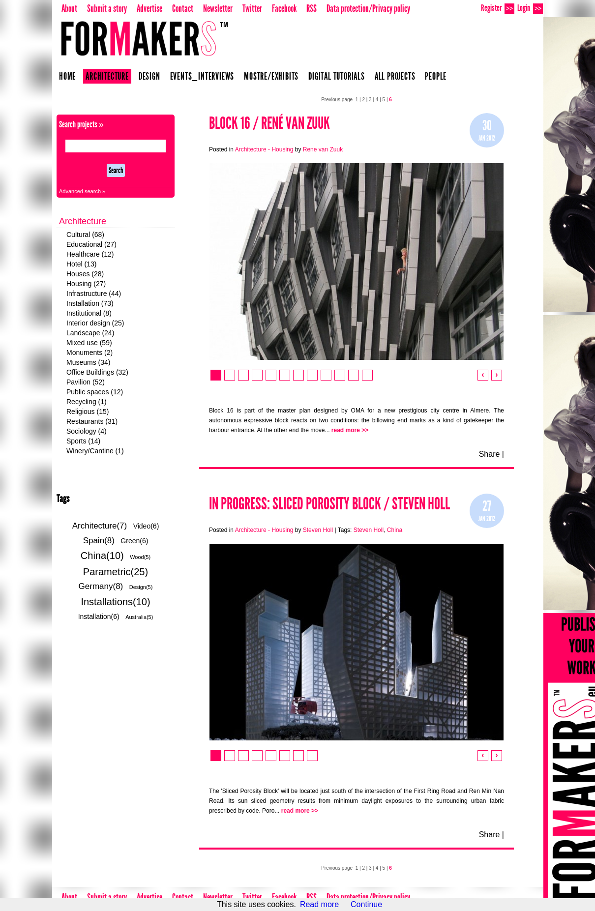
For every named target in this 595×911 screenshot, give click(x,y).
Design (149, 76)
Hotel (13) (81, 264)
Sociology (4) (86, 431)
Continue (366, 904)
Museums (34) (88, 362)
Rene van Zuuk (323, 149)
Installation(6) (98, 616)
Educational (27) (91, 244)
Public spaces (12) (94, 392)
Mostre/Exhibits (271, 76)
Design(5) (141, 587)
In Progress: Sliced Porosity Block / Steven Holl (329, 504)
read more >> (349, 430)
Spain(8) (99, 540)
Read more (319, 904)
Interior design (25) (95, 323)
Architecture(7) (99, 525)
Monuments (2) (89, 352)
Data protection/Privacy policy (368, 8)
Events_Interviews (202, 76)
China (394, 530)
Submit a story (107, 8)
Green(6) (134, 541)
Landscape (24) (90, 333)
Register (497, 8)
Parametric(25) (115, 571)
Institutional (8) (89, 313)
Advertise (149, 8)
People (435, 76)
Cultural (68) (85, 234)
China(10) (102, 555)
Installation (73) (90, 303)
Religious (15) (87, 411)
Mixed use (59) (89, 343)
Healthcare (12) (90, 254)
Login (530, 8)
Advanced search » (82, 191)
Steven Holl (318, 530)
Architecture (107, 76)
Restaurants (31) (92, 421)
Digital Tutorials (336, 76)
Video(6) (146, 526)
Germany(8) (101, 586)
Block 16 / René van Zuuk (269, 123)
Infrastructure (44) (93, 293)
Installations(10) (115, 601)
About (69, 8)
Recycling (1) (86, 402)
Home (67, 76)
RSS (311, 8)
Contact (182, 8)
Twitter (252, 8)
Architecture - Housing (264, 149)
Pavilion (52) (85, 382)
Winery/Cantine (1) (95, 451)
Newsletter (218, 8)
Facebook (284, 8)
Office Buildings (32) (97, 372)
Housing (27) (86, 284)
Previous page (337, 99)
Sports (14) (83, 441)
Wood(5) (140, 557)
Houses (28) (85, 274)
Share (489, 454)
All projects (395, 76)
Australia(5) (139, 617)
